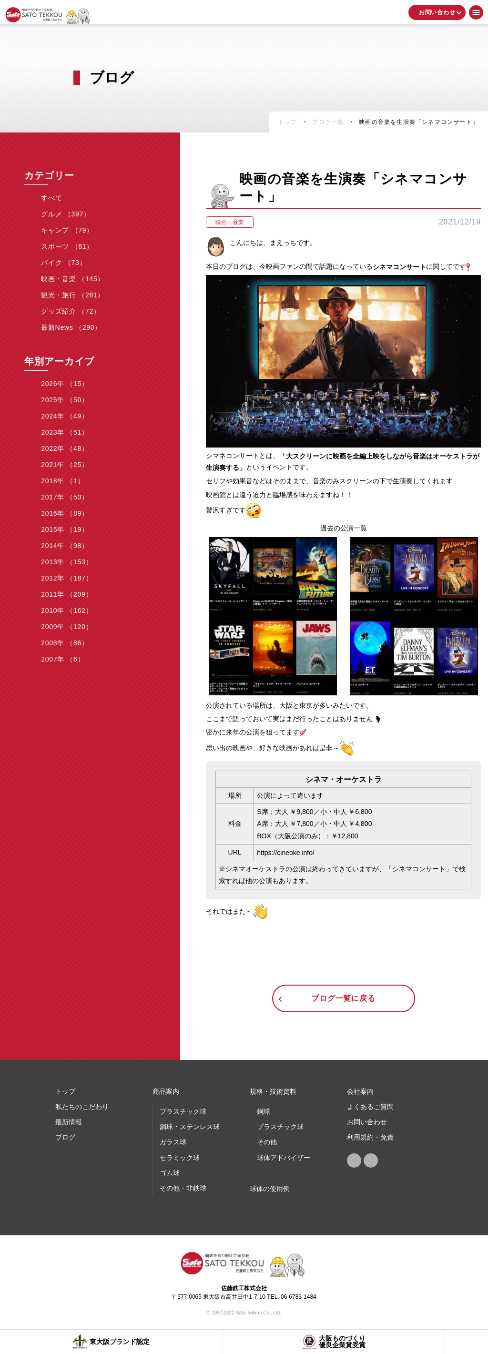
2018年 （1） (62, 481)
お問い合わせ (437, 12)
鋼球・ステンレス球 (190, 1126)
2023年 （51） (65, 432)
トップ (65, 1091)
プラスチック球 (183, 1111)
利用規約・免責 (370, 1137)
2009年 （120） (66, 627)
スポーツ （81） (67, 246)
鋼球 (263, 1111)
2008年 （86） (65, 643)
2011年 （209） (66, 594)
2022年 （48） (65, 448)
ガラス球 (173, 1142)
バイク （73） (63, 262)
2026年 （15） (65, 383)
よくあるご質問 (370, 1106)
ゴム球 (170, 1173)
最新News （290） (71, 327)
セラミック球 (180, 1157)
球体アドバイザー (283, 1157)
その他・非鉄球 (183, 1188)
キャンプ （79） (67, 230)
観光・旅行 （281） (72, 295)
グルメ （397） (66, 214)
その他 (267, 1142)
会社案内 (360, 1091)
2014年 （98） (65, 546)
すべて (51, 198)
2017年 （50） (65, 497)
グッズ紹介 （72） (70, 311)
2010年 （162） (66, 610)
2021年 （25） (65, 464)
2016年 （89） (65, 513)
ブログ (65, 1137)
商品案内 (165, 1091)
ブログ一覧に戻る (343, 998)
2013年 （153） (66, 562)
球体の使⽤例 (270, 1188)
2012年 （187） (66, 578)
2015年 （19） (65, 529)
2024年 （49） (65, 416)
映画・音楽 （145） (72, 279)
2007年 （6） (62, 659)
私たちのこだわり (82, 1106)
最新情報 (68, 1122)
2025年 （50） (65, 400)
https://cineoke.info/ (286, 852)
